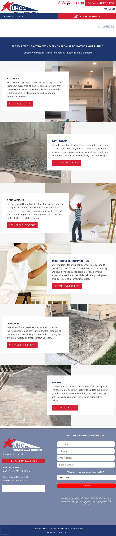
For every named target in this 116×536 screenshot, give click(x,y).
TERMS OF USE (51, 533)
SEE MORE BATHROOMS (66, 162)
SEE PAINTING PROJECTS (66, 286)
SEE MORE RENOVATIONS (22, 225)
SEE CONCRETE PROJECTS (22, 345)
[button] (109, 9)
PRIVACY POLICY (64, 533)
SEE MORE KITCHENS (19, 103)
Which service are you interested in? (85, 472)
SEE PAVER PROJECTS (65, 407)
